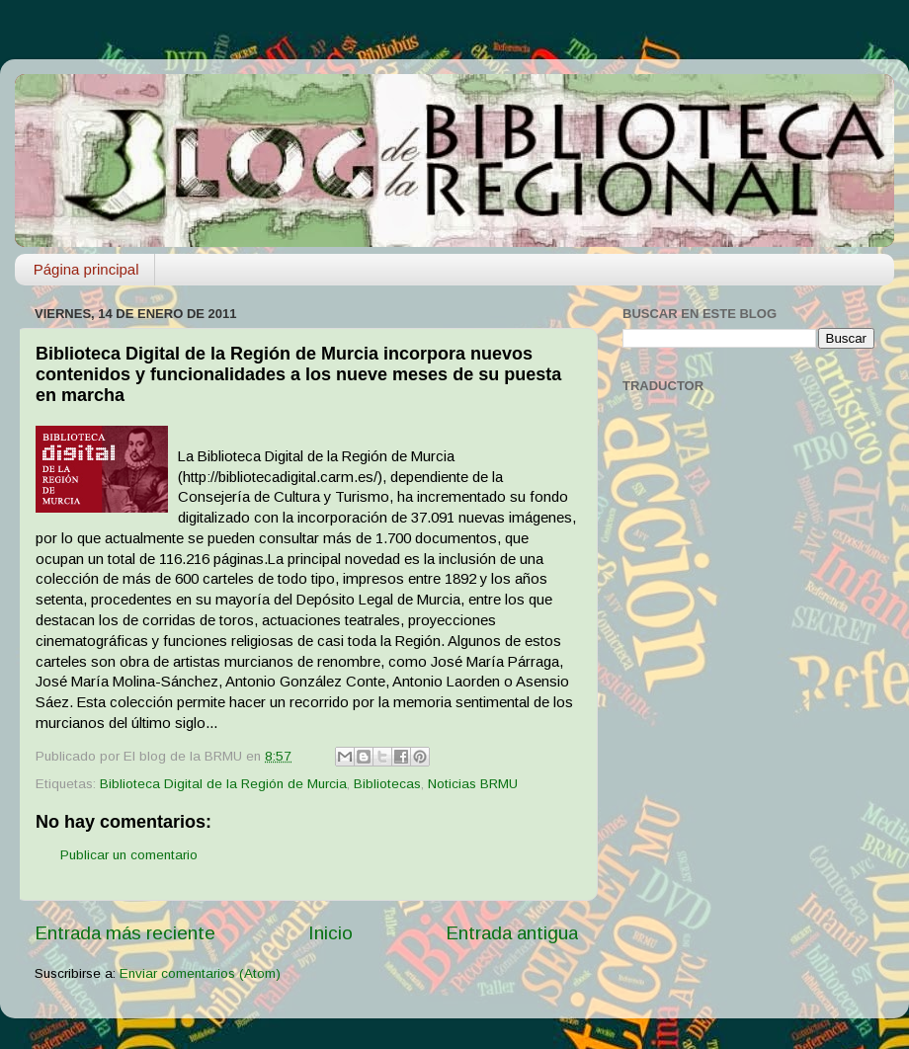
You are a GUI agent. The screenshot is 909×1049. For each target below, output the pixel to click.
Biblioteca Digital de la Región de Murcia (223, 783)
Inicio (330, 933)
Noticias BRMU (473, 783)
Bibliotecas (387, 783)
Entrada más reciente (125, 933)
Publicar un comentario (129, 854)
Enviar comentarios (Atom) (200, 973)
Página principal (86, 269)
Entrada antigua (512, 933)
